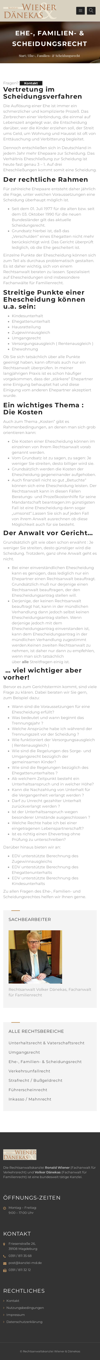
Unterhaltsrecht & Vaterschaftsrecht (47, 1043)
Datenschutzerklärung (24, 1322)
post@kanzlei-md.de (25, 1263)
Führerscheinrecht (28, 1090)
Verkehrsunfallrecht (29, 1071)
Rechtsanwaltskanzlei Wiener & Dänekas (51, 1351)
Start (22, 55)
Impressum (15, 1315)
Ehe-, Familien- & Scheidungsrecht (45, 1061)
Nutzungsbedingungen (25, 1308)
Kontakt (31, 83)
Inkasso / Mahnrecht (30, 1099)
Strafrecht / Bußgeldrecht (36, 1080)
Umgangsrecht (24, 1052)
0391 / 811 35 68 (20, 1256)
